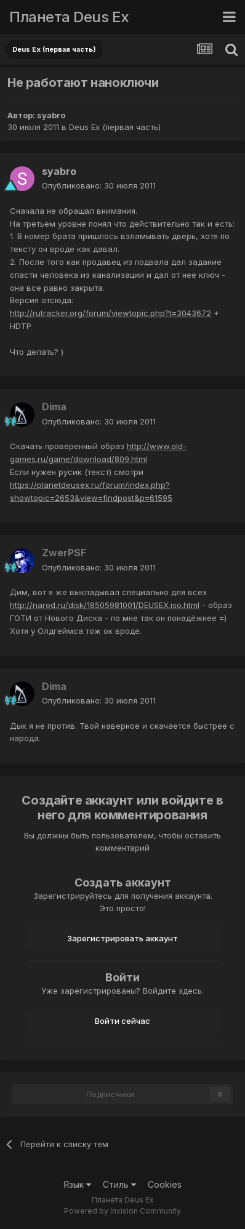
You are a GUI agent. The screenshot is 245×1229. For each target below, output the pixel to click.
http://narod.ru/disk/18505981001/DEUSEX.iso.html (104, 605)
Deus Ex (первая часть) (115, 127)
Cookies (165, 1184)
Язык (77, 1184)
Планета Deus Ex (69, 17)
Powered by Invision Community (122, 1210)
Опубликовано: (99, 185)
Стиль (119, 1184)
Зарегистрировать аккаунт (122, 938)
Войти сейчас (122, 1021)
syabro (51, 115)
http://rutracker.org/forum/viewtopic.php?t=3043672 (110, 313)
